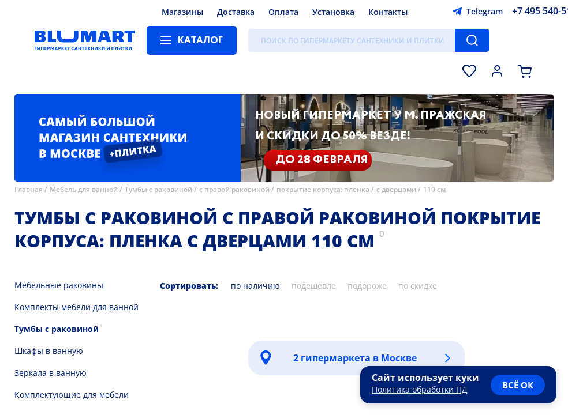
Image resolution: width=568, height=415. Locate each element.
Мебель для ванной (84, 189)
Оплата (283, 11)
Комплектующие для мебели (71, 394)
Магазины (182, 11)
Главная (28, 189)
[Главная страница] (85, 40)
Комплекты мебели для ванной (76, 306)
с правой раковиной (234, 189)
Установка (333, 11)
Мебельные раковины (58, 285)
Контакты (388, 11)
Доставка (236, 11)
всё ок (517, 385)
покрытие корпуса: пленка (322, 189)
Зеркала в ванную (50, 372)
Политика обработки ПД (420, 389)
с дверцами (396, 189)
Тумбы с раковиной (158, 189)
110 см (434, 189)
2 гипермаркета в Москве (355, 358)
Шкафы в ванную (48, 350)
